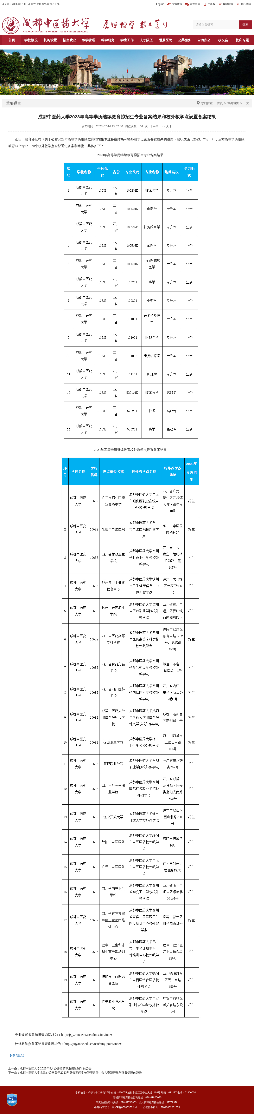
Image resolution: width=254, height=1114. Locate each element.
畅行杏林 (243, 4)
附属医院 (165, 40)
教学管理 (88, 40)
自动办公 (203, 40)
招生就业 (69, 40)
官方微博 (174, 4)
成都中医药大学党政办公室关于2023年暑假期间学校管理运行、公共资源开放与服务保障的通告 (81, 1072)
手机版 (211, 4)
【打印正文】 (17, 1055)
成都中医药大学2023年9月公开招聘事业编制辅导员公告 (55, 1068)
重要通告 (233, 103)
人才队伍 (146, 40)
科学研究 (107, 40)
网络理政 (225, 4)
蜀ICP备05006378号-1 (124, 1107)
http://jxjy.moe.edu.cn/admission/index (87, 1034)
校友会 (223, 40)
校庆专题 (242, 40)
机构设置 (50, 40)
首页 (11, 40)
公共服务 (184, 40)
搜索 (245, 24)
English (160, 4)
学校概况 (31, 40)
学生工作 (127, 40)
